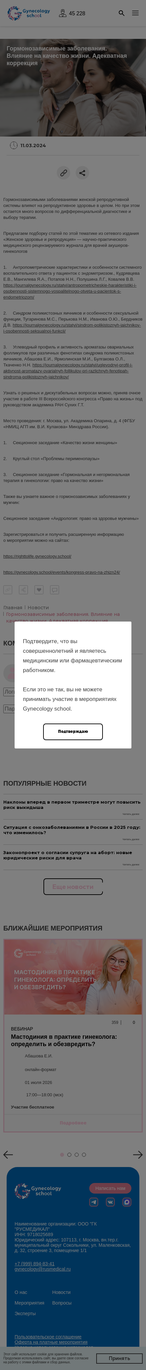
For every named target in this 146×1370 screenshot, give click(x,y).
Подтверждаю (73, 731)
